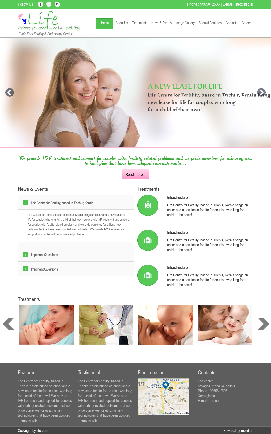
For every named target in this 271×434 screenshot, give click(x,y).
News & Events (161, 23)
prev (8, 324)
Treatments (139, 23)
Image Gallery (185, 23)
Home (105, 22)
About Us (122, 23)
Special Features (210, 23)
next (263, 324)
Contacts (231, 23)
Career (246, 23)
